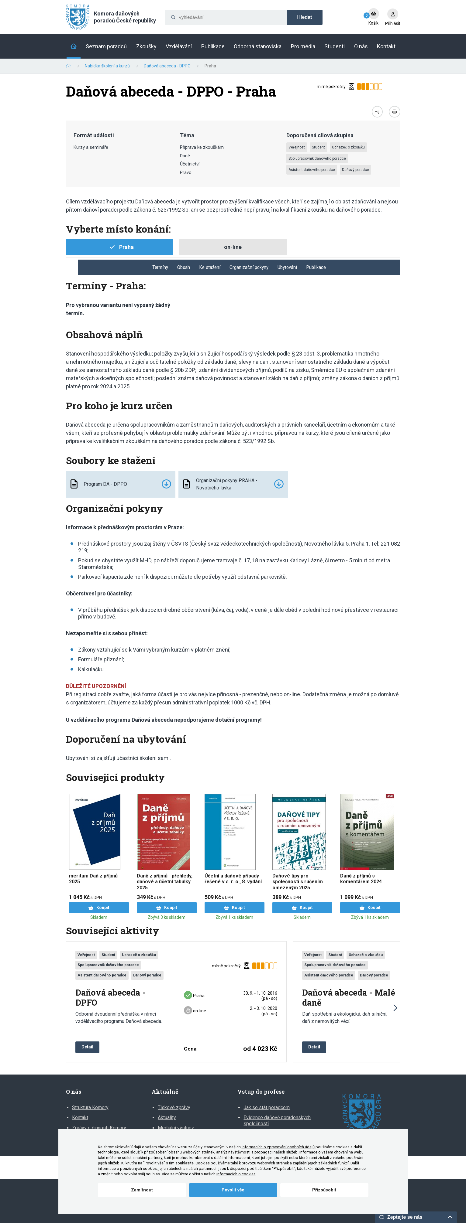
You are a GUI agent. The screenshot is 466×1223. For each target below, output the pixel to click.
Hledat (304, 17)
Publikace (316, 267)
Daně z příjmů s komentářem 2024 (361, 879)
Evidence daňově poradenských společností (277, 1120)
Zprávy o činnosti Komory (99, 1128)
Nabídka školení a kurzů (107, 65)
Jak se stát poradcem (266, 1107)
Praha (194, 995)
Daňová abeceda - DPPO (167, 65)
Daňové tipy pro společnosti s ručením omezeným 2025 (297, 882)
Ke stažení (209, 267)
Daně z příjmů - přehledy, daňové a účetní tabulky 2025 (164, 882)
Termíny (160, 267)
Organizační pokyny (249, 267)
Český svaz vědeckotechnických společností (245, 543)
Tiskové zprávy (174, 1107)
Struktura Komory (90, 1107)
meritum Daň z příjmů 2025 (93, 879)
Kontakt (80, 1117)
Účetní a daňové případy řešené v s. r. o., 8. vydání (233, 879)
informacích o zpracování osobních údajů (278, 1147)
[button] (394, 1008)
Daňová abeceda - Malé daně (348, 997)
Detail (87, 1046)
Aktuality (167, 1117)
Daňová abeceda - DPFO (110, 997)
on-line (195, 1010)
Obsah (183, 267)
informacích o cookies (236, 1174)
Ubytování (287, 267)
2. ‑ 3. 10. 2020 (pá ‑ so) (263, 1011)
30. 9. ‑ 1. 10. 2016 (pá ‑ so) (260, 996)
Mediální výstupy (176, 1128)
